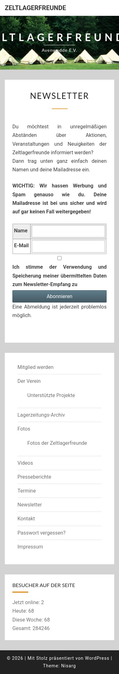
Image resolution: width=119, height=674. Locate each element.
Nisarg (68, 665)
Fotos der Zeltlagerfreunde (57, 443)
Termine (26, 491)
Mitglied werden (35, 367)
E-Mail (21, 245)
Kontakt (26, 519)
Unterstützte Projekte (51, 395)
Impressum (30, 547)
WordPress (97, 658)
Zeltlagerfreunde (35, 8)
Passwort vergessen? (41, 533)
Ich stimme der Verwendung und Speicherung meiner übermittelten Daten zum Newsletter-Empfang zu (59, 271)
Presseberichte (34, 477)
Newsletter (29, 505)
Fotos (23, 429)
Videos (25, 463)
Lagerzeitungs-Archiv (41, 415)
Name (20, 231)
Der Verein (29, 381)
